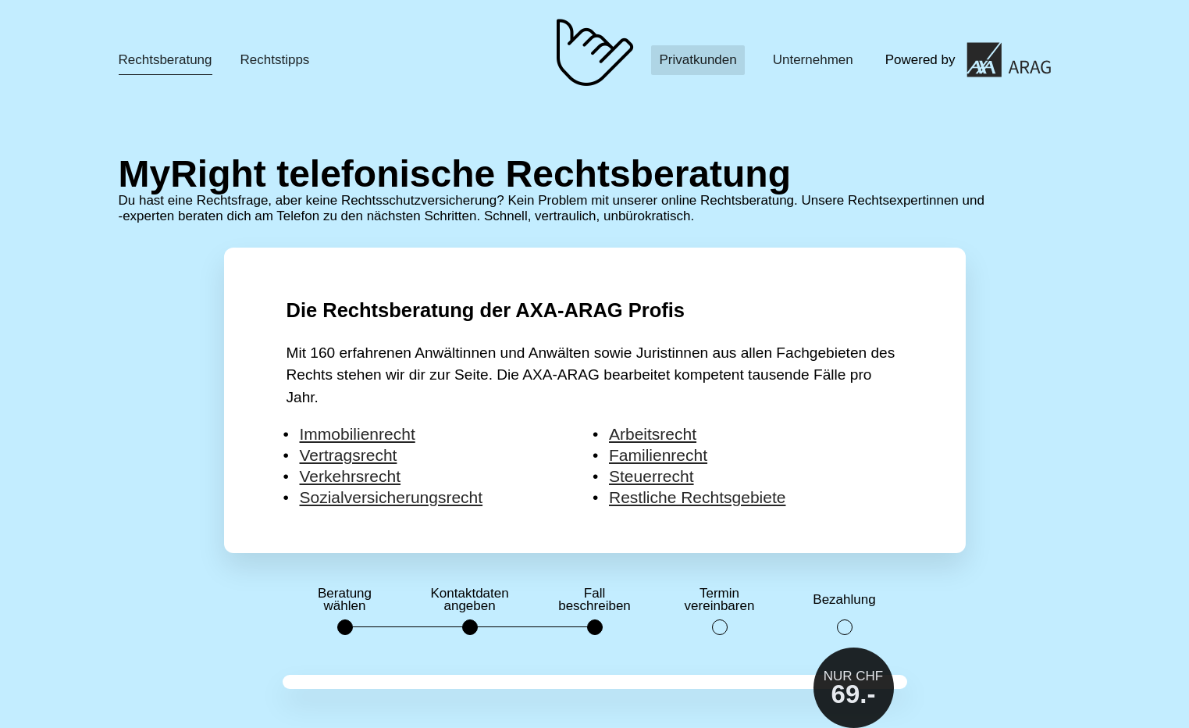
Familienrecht (658, 455)
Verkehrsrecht (350, 476)
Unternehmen (813, 59)
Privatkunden (697, 59)
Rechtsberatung (165, 59)
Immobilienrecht (357, 434)
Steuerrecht (651, 476)
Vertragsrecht (348, 455)
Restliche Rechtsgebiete (697, 497)
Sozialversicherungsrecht (391, 497)
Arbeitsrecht (652, 434)
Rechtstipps (275, 59)
